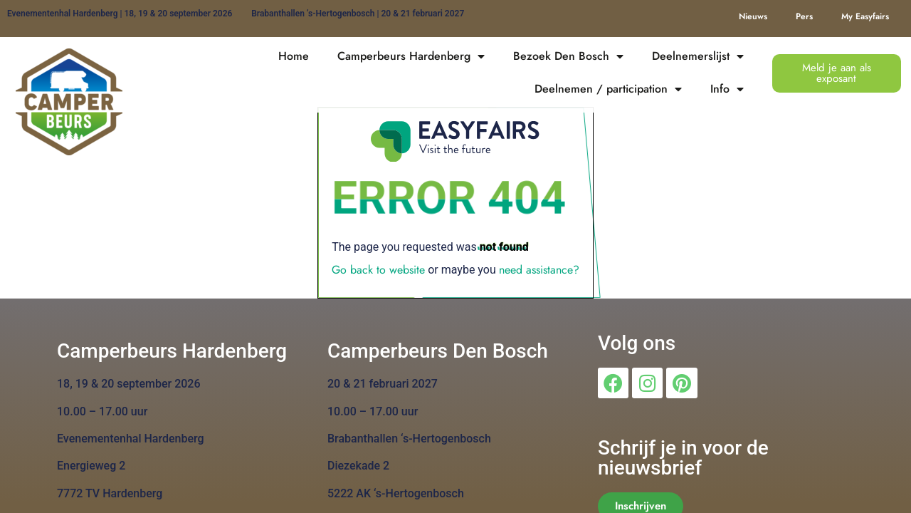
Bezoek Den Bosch (568, 56)
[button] (836, 73)
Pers (804, 16)
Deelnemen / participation (608, 89)
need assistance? (539, 269)
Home (293, 56)
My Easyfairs (865, 16)
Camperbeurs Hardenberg (411, 56)
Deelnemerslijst (698, 56)
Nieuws (753, 16)
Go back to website (378, 269)
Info (727, 89)
